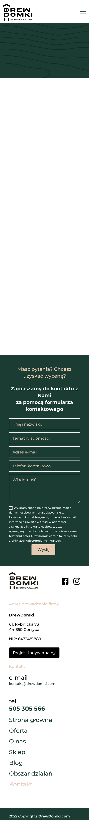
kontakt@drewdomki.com (32, 684)
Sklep (17, 753)
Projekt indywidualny (34, 652)
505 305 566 (27, 708)
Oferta (18, 731)
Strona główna (30, 721)
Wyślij (43, 549)
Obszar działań (30, 774)
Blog (16, 764)
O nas (17, 742)
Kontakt (20, 785)
